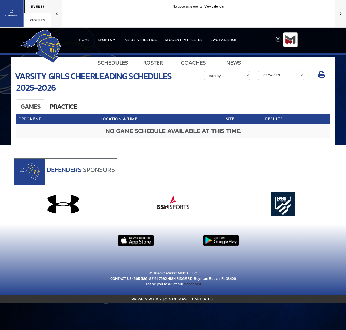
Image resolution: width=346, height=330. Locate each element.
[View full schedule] (12, 13)
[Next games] (340, 13)
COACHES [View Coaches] (193, 63)
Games (31, 106)
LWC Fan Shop (224, 39)
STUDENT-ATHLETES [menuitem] (183, 39)
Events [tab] (38, 7)
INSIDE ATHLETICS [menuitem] (140, 39)
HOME (84, 39)
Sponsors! (192, 284)
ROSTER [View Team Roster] (153, 63)
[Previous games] (56, 13)
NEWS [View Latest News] (233, 63)
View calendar (214, 6)
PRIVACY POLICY (146, 299)
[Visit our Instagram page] (278, 40)
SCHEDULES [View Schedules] (113, 63)
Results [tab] (37, 20)
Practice (63, 106)
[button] (106, 39)
